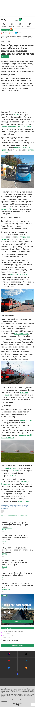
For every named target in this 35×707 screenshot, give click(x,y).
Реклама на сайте (15, 699)
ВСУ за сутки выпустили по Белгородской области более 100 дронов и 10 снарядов (14, 562)
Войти (32, 20)
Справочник (20, 25)
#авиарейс (10, 507)
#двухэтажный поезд (15, 505)
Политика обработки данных (25, 699)
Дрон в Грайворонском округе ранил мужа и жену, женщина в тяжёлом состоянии (16, 537)
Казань (15, 468)
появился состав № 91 (19, 275)
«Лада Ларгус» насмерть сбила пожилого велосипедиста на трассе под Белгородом (17, 550)
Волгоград (13, 476)
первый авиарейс (26, 420)
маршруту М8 (6, 209)
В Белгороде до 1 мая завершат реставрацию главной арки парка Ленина (15, 525)
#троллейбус (4, 507)
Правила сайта (4, 701)
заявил (16, 115)
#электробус (25, 505)
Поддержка (15, 703)
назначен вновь (24, 501)
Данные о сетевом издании (6, 699)
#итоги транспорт (5, 505)
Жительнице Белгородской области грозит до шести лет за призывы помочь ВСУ (17, 585)
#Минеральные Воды (20, 507)
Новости (11, 25)
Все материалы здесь (17, 621)
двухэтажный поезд (21, 333)
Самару (15, 471)
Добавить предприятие (17, 645)
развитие (20, 703)
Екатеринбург (6, 468)
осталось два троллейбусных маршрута (16, 127)
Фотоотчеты (30, 25)
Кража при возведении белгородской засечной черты (17, 608)
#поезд (28, 507)
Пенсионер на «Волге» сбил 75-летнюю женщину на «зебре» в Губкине (17, 574)
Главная (4, 25)
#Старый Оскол (4, 508)
